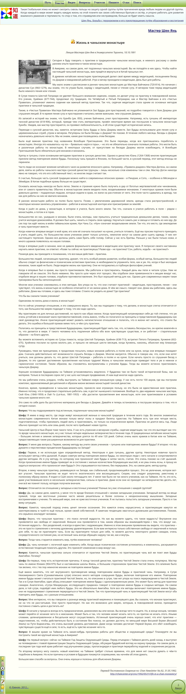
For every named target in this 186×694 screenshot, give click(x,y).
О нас (126, 2)
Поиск (137, 2)
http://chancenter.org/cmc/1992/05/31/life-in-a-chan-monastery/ (143, 673)
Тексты (59, 3)
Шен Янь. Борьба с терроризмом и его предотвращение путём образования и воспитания (132, 20)
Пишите (114, 2)
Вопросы (84, 2)
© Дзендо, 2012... (19, 687)
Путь (48, 2)
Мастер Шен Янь (162, 30)
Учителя (99, 2)
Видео (71, 2)
